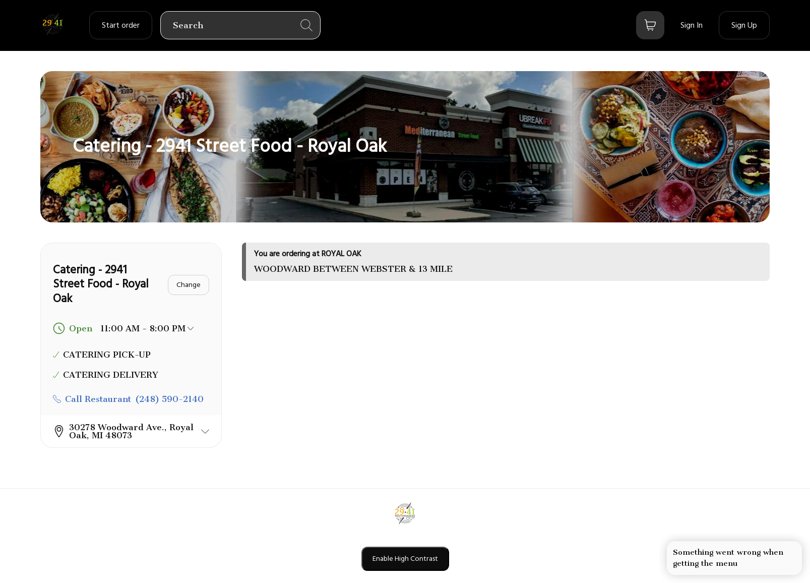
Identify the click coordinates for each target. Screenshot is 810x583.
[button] (131, 431)
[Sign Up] (744, 25)
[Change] (188, 285)
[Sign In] (691, 25)
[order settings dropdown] (120, 25)
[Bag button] (650, 25)
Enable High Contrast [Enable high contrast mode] (405, 559)
